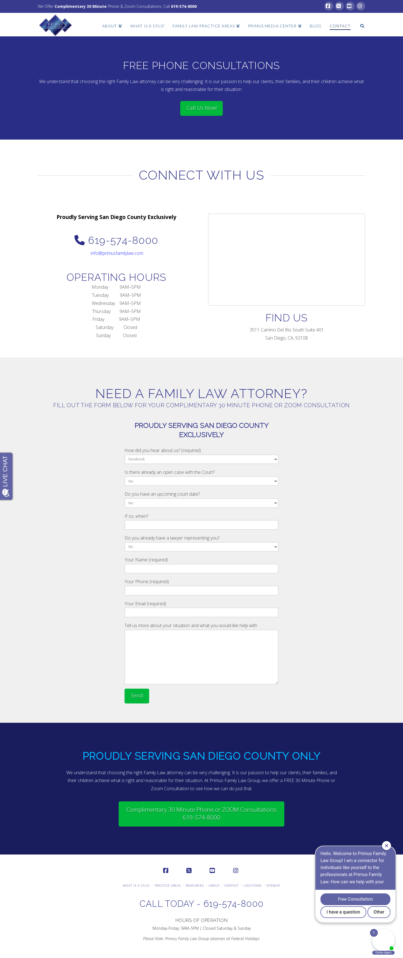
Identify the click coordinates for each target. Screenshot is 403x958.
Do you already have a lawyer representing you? (201, 543)
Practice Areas (168, 885)
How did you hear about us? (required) (201, 455)
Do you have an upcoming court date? (201, 499)
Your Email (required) (201, 608)
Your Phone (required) (201, 586)
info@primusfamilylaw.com (117, 253)
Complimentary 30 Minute (81, 6)
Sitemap (273, 885)
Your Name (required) (201, 565)
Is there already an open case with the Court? (201, 477)
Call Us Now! (201, 107)
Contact (231, 885)
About (214, 885)
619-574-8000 (184, 6)
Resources (195, 885)
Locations (252, 885)
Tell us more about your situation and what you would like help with (201, 629)
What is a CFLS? (136, 885)
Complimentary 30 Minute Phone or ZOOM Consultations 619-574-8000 (201, 813)
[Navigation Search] (360, 22)
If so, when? (201, 521)
